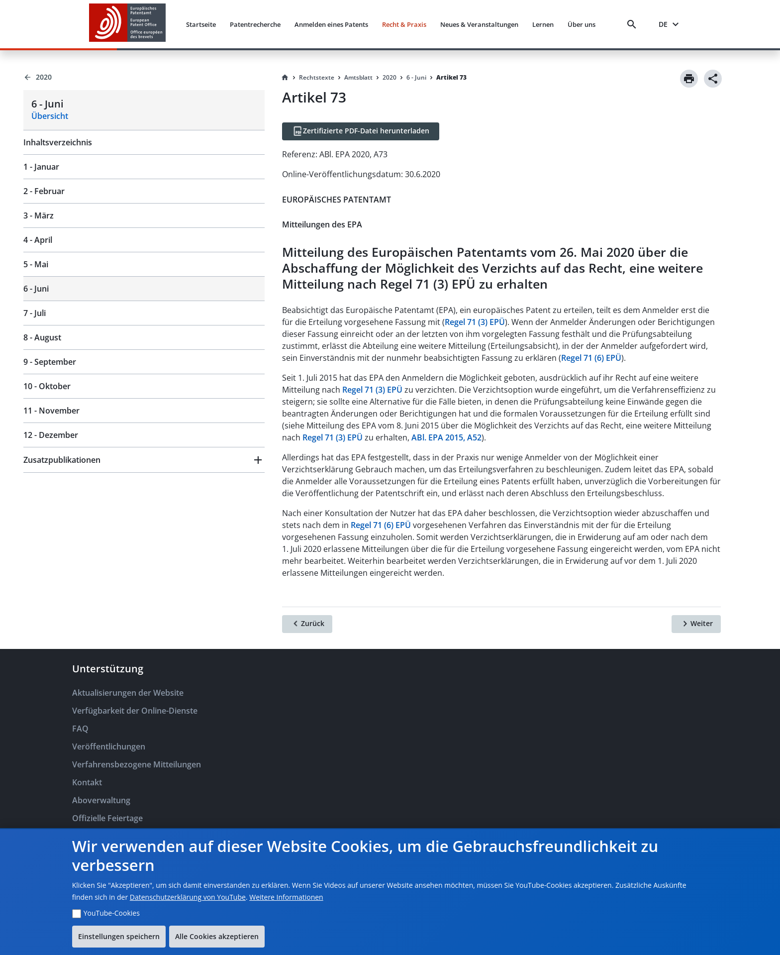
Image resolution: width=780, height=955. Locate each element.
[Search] (633, 24)
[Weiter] (696, 624)
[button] (144, 459)
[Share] (713, 79)
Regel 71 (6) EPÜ (591, 357)
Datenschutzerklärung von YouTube (188, 897)
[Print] (689, 79)
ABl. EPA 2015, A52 (446, 437)
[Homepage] (285, 78)
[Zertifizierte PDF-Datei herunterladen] (360, 131)
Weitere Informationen (286, 897)
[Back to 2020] (144, 77)
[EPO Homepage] (127, 24)
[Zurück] (307, 624)
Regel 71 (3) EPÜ (475, 322)
